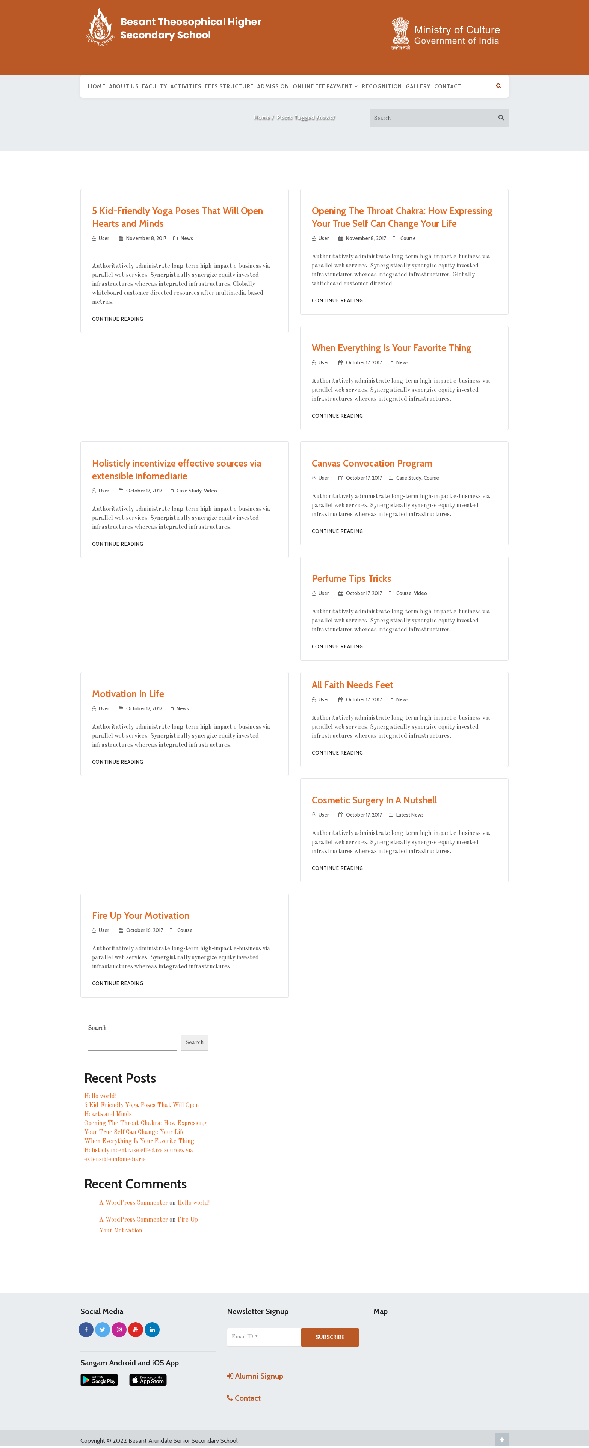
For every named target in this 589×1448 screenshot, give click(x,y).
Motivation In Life (128, 693)
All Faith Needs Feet (352, 684)
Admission (273, 86)
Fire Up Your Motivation (140, 915)
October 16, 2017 (144, 930)
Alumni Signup (255, 1375)
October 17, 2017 (364, 362)
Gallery (418, 86)
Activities (186, 86)
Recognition (382, 86)
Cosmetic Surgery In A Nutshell (374, 800)
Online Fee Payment (325, 86)
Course (408, 238)
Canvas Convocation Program (372, 463)
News (187, 238)
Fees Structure (229, 86)
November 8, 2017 (146, 238)
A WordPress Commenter (133, 1203)
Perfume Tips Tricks (351, 578)
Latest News (410, 815)
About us (124, 86)
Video (210, 491)
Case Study (189, 491)
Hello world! (100, 1096)
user (104, 238)
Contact (447, 86)
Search (97, 1028)
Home (97, 86)
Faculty (154, 86)
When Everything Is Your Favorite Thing (391, 347)
